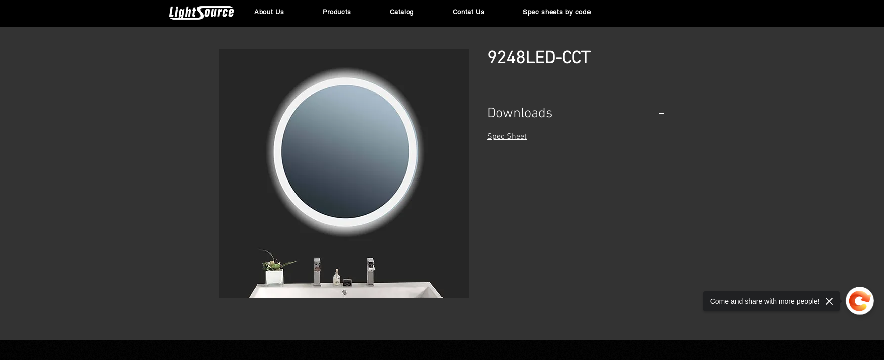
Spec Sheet (507, 137)
